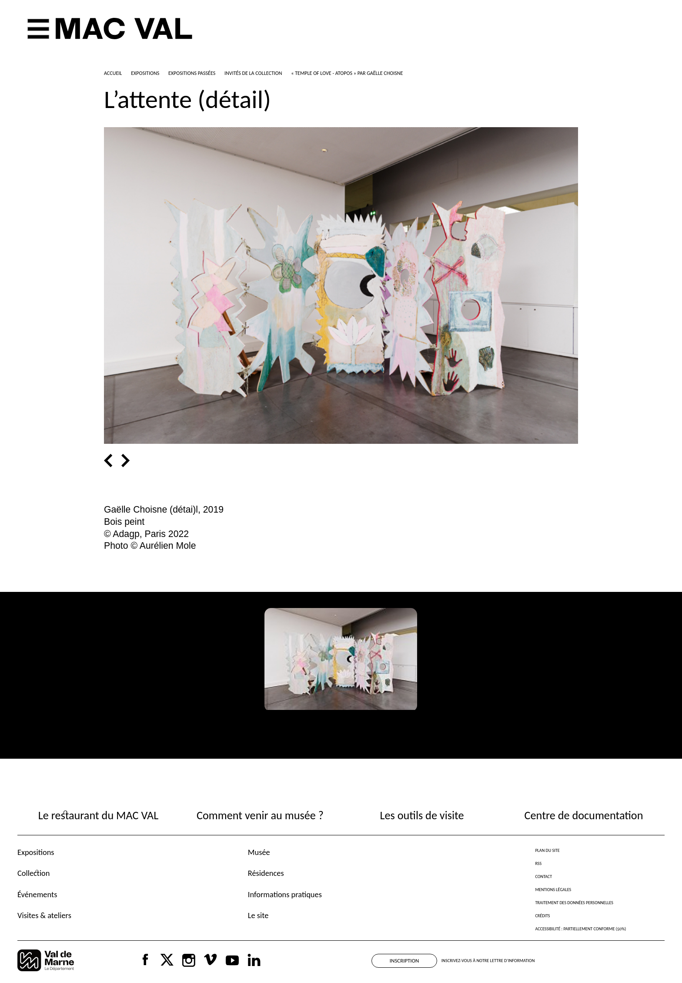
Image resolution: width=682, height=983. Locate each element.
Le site (258, 915)
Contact (543, 876)
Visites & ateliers (44, 915)
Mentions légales (553, 889)
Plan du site (547, 850)
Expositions (35, 852)
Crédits (542, 916)
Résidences (266, 873)
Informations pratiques (285, 894)
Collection (33, 873)
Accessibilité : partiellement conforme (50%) (580, 929)
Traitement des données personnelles (574, 902)
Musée (259, 852)
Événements (37, 894)
